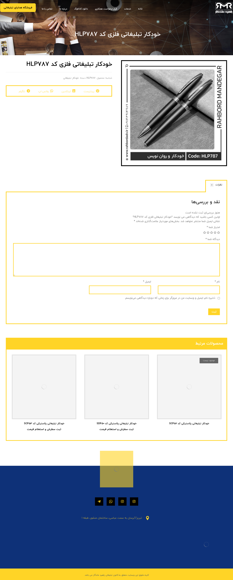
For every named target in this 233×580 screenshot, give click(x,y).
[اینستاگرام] (134, 501)
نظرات (216, 185)
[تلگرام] (99, 501)
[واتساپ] (111, 501)
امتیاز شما (213, 227)
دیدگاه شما (213, 239)
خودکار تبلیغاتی (71, 78)
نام (217, 282)
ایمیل (147, 282)
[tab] (216, 186)
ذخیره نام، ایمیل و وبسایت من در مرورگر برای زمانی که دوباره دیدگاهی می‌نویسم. (170, 298)
